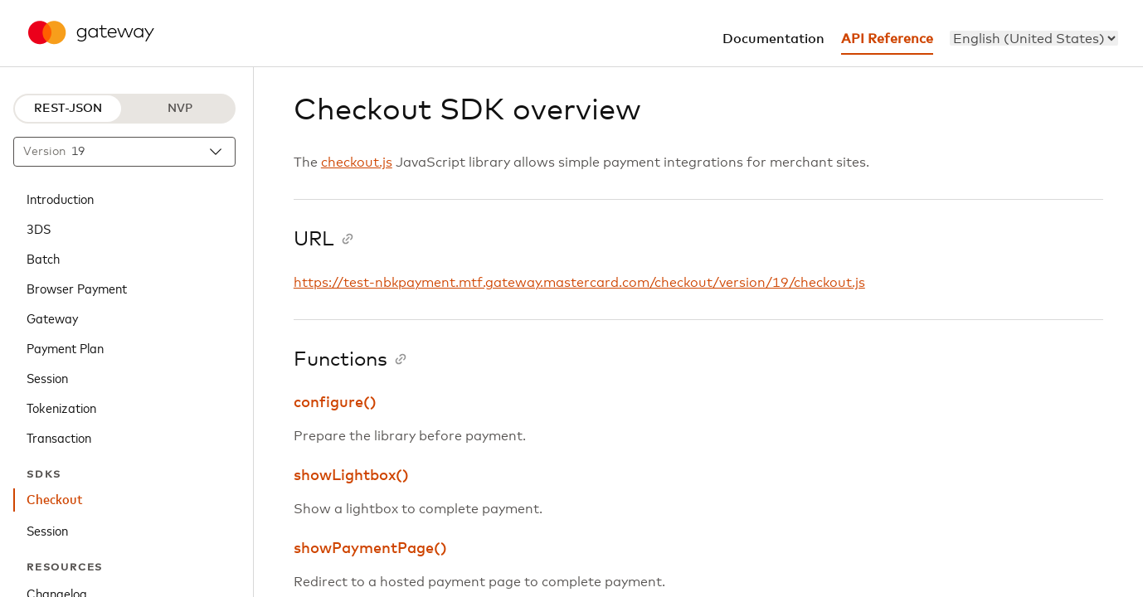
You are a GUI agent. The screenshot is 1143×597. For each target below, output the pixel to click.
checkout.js (356, 162)
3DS (39, 228)
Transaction (59, 437)
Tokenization (61, 407)
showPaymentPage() (370, 548)
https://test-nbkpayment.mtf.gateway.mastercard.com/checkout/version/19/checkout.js (579, 282)
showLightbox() (351, 475)
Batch (43, 258)
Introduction (60, 198)
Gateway (52, 317)
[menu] (1034, 38)
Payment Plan (65, 347)
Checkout (55, 500)
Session (47, 377)
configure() (335, 403)
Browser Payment (77, 288)
